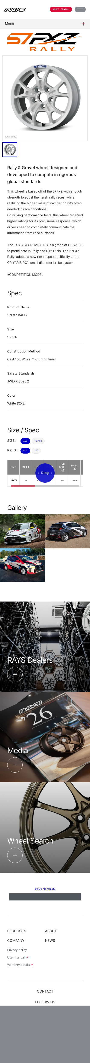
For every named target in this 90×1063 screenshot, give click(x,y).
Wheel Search (61, 9)
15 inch (38, 440)
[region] (45, 473)
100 (36, 450)
